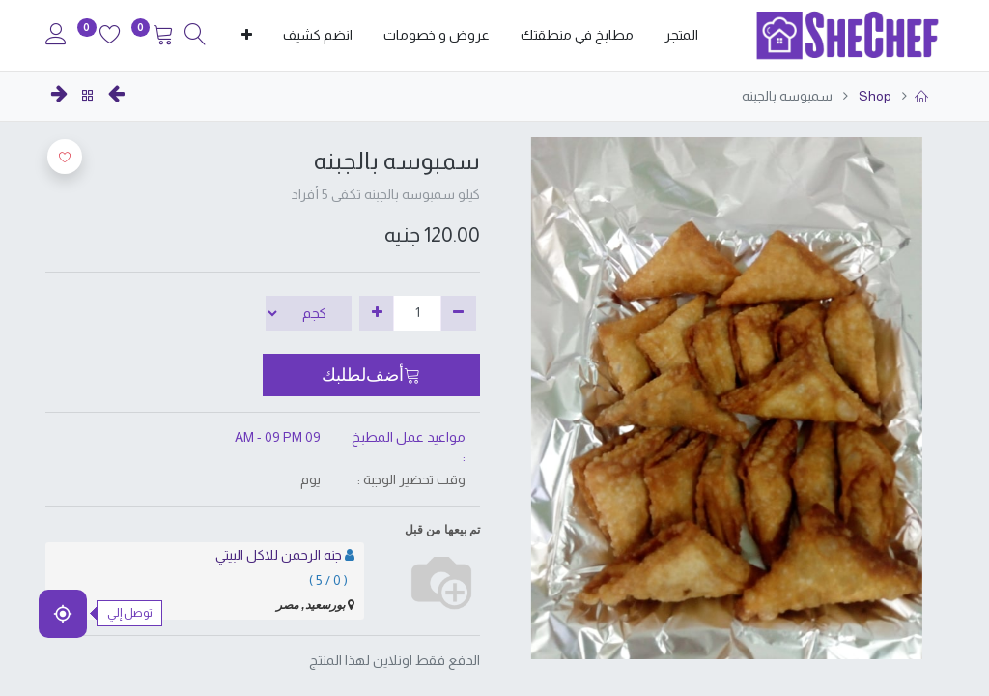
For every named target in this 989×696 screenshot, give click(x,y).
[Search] (195, 36)
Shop (873, 95)
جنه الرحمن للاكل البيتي (278, 555)
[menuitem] (681, 35)
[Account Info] (56, 36)
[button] (247, 35)
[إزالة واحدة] (458, 313)
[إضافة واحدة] (377, 313)
